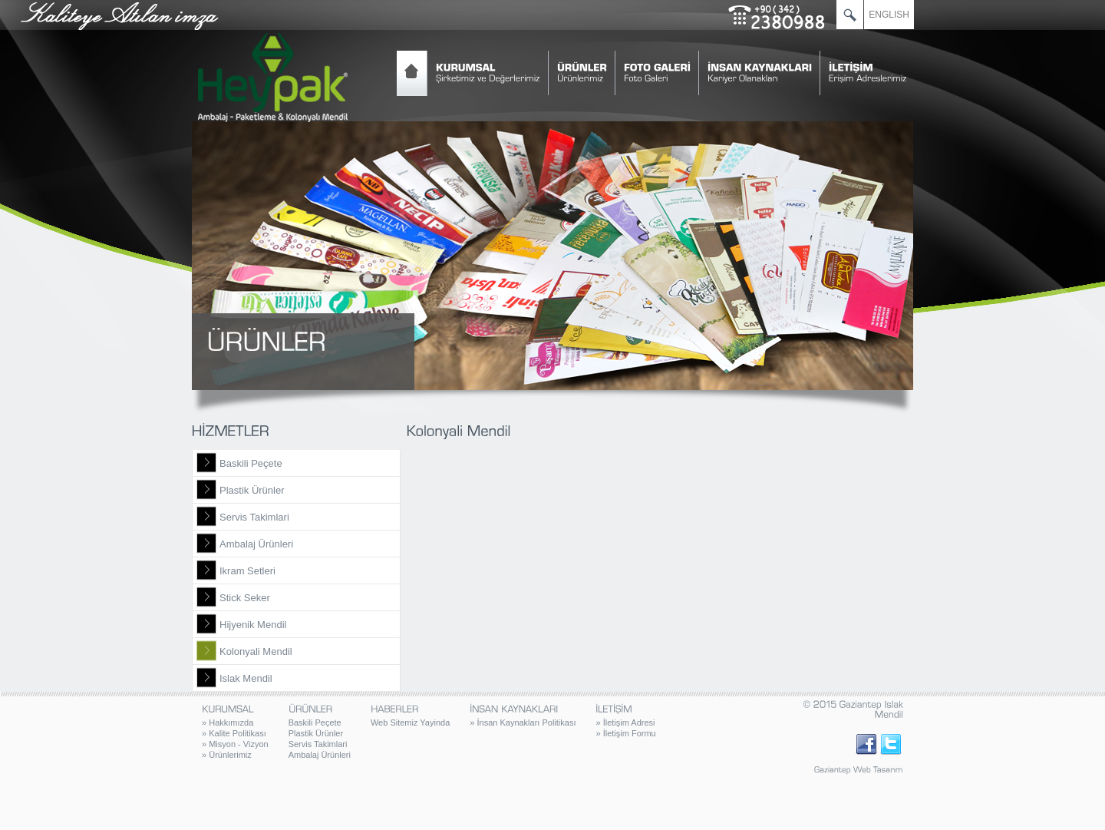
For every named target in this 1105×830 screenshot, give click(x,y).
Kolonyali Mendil (255, 651)
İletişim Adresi (625, 722)
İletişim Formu (625, 733)
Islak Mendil (245, 678)
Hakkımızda (227, 722)
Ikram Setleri (247, 571)
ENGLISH (889, 14)
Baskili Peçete (250, 463)
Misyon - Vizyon (235, 744)
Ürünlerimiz (227, 754)
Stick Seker (244, 597)
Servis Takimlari (254, 517)
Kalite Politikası (234, 733)
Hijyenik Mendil (252, 624)
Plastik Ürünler (252, 490)
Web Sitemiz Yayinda (410, 722)
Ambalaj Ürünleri (256, 544)
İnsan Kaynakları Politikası (523, 722)
